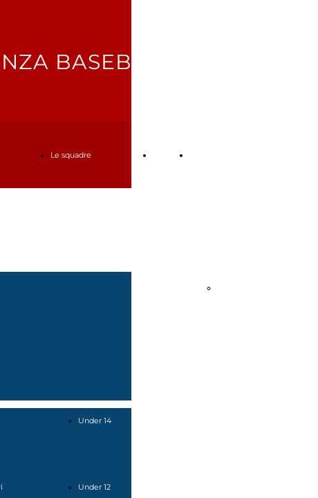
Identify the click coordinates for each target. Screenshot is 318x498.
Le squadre (70, 155)
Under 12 (94, 487)
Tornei (164, 155)
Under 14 (94, 420)
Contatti (204, 155)
